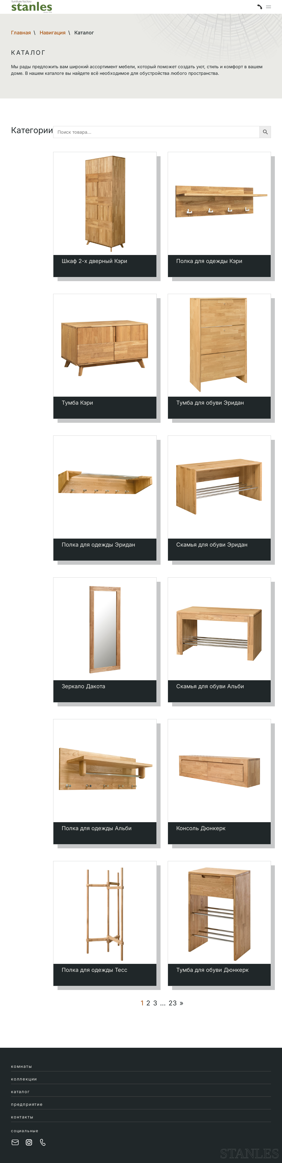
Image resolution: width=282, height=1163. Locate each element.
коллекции (24, 1079)
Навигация (53, 32)
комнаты (21, 1066)
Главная (21, 32)
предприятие (27, 1104)
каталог (20, 1091)
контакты (22, 1117)
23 (173, 1003)
